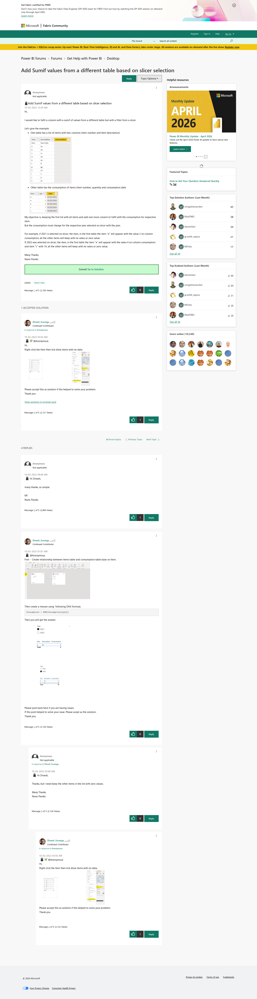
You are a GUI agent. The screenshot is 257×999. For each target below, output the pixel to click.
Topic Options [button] (148, 78)
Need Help (39, 283)
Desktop (113, 58)
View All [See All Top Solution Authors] (175, 254)
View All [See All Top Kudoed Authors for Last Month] (175, 322)
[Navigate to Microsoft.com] (30, 26)
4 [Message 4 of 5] (34, 412)
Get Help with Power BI (84, 58)
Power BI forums (33, 58)
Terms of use (213, 977)
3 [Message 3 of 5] (41, 811)
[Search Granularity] (143, 41)
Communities (118, 25)
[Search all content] (196, 41)
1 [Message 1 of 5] (34, 290)
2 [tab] (198, 156)
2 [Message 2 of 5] (34, 726)
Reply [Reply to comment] (151, 419)
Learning (145, 25)
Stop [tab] (205, 156)
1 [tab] (196, 156)
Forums (75, 25)
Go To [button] (228, 33)
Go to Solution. (96, 269)
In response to (36, 330)
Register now (232, 47)
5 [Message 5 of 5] (34, 510)
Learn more (27, 15)
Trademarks (228, 977)
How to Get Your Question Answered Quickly (194, 181)
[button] (129, 78)
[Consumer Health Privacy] (64, 988)
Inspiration (90, 25)
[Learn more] (180, 149)
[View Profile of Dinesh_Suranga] (41, 321)
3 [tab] (200, 156)
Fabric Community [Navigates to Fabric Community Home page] (55, 26)
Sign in (207, 33)
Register (195, 33)
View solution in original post (40, 402)
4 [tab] (202, 156)
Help (217, 33)
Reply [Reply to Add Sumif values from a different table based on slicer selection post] (151, 290)
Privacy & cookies (194, 977)
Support (159, 25)
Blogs (132, 25)
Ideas (103, 25)
